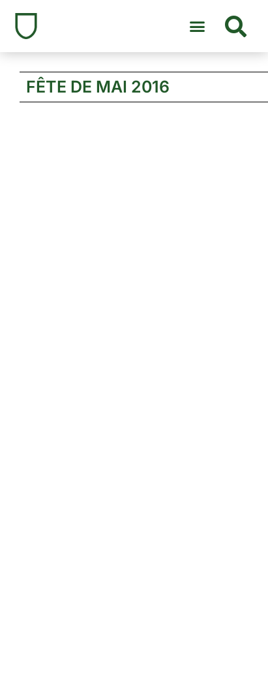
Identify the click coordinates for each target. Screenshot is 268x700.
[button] (197, 26)
